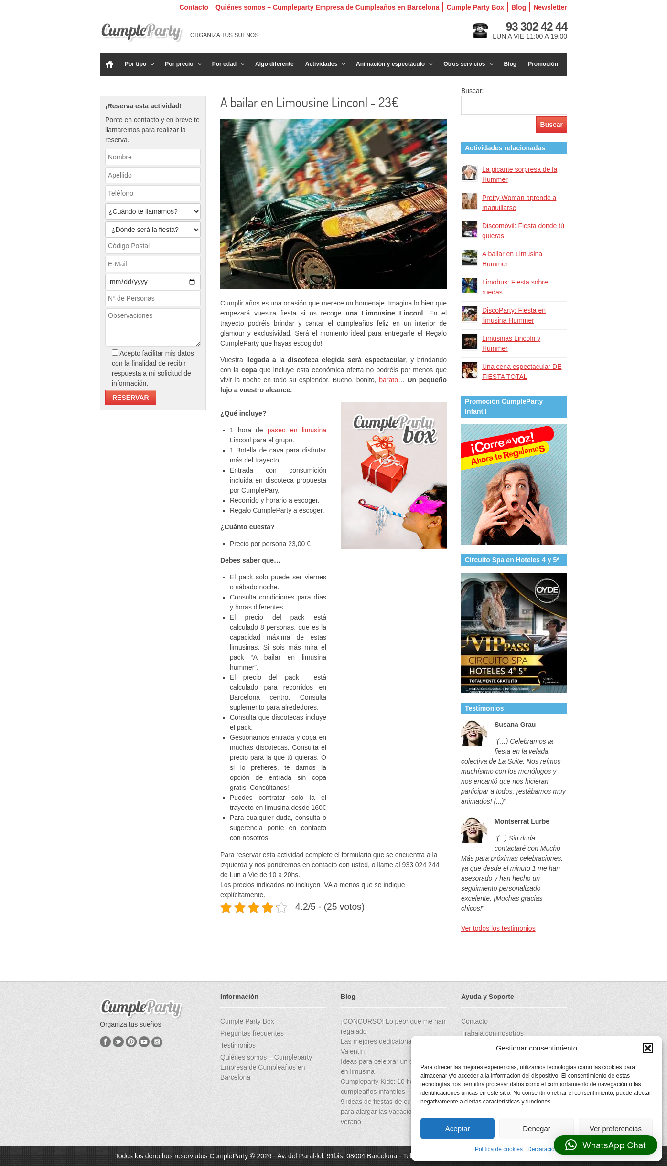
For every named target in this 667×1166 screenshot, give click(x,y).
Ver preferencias (616, 1128)
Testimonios (238, 1045)
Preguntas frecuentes (252, 1033)
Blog (518, 7)
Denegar (536, 1128)
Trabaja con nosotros (492, 1033)
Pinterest (131, 1041)
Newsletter (550, 7)
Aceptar (457, 1128)
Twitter (118, 1041)
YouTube (144, 1041)
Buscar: (472, 91)
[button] (648, 1048)
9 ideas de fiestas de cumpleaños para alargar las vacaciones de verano (390, 1111)
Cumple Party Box (475, 7)
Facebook (105, 1041)
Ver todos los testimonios (498, 928)
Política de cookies (499, 1149)
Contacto (193, 7)
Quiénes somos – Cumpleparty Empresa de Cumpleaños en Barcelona (327, 7)
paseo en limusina (297, 430)
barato (388, 380)
